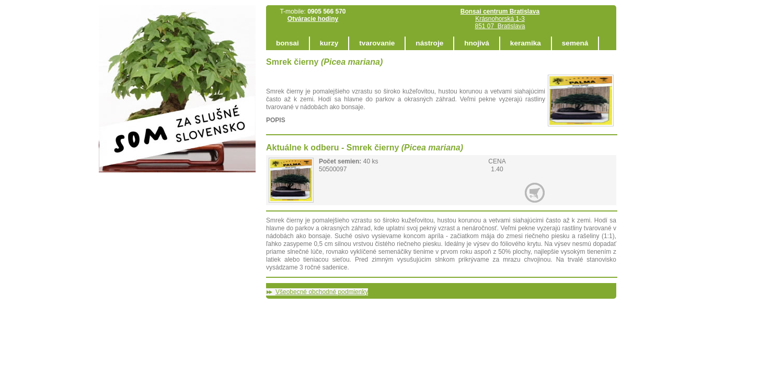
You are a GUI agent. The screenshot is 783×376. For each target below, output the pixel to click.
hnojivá (476, 43)
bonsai (287, 43)
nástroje (429, 43)
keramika (525, 43)
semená (575, 43)
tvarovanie (377, 43)
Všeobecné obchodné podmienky (321, 292)
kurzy (329, 43)
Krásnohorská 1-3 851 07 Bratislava (499, 19)
